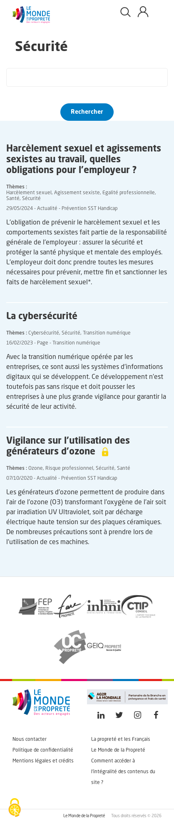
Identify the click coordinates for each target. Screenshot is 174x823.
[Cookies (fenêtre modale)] (14, 808)
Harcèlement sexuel (29, 192)
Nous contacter (29, 739)
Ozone (35, 468)
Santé (13, 198)
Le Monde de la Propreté (118, 750)
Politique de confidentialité (42, 750)
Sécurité (31, 198)
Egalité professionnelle (128, 192)
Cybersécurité (43, 333)
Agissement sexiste (77, 192)
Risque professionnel (69, 468)
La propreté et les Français (120, 739)
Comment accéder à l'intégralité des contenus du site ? (123, 772)
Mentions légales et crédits (43, 761)
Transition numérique (107, 333)
